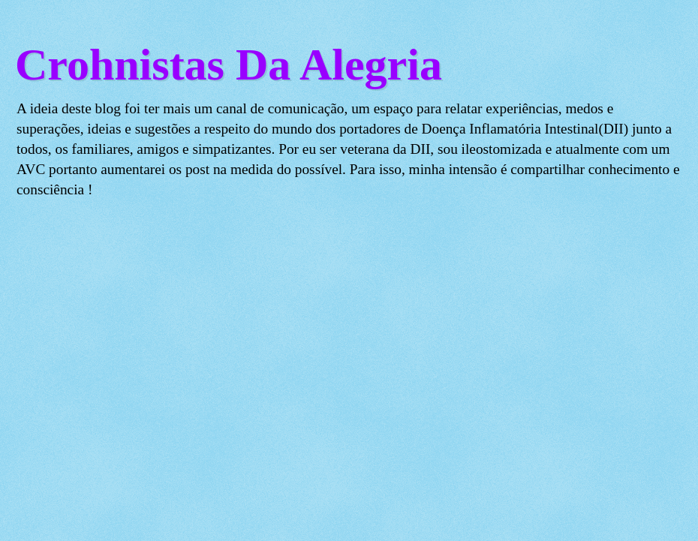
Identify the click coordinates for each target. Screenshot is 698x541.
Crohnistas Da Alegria (228, 64)
